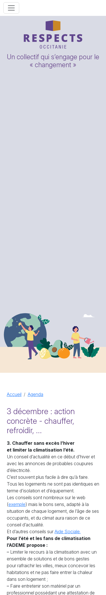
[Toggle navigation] (11, 8)
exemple (16, 504)
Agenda (35, 394)
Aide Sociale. (68, 531)
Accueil (14, 394)
